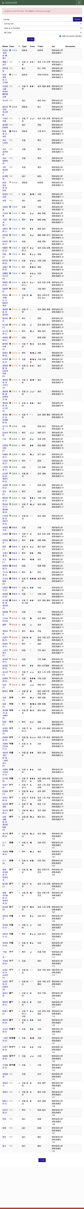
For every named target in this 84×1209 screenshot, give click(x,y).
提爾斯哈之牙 (5, 274)
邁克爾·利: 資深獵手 (5, 713)
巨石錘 (5, 778)
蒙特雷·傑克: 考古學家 (5, 111)
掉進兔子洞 (5, 528)
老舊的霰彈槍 (5, 729)
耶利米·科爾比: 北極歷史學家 (5, 300)
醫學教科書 (5, 345)
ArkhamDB (9, 2)
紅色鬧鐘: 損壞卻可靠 (5, 477)
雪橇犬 (5, 1092)
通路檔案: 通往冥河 (5, 382)
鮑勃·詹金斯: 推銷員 (4, 186)
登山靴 (5, 324)
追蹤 (4, 697)
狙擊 (4, 722)
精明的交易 (5, 195)
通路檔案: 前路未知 (5, 312)
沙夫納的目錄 (5, 619)
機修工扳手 (5, 63)
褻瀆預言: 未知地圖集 (5, 418)
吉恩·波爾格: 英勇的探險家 (5, 821)
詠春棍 (5, 534)
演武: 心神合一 (5, 143)
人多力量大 (5, 651)
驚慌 (4, 1137)
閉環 (4, 546)
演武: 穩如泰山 (5, 170)
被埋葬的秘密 (5, 126)
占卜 (4, 842)
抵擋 (4, 684)
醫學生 (5, 691)
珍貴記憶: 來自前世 (5, 972)
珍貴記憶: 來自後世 (5, 984)
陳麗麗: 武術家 (4, 134)
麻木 (4, 1146)
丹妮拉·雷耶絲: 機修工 (5, 54)
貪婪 (4, 200)
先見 (4, 559)
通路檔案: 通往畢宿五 (5, 395)
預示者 (5, 100)
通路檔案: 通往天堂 (5, 405)
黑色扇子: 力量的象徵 (5, 508)
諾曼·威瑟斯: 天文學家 (5, 78)
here (31, 11)
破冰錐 (5, 883)
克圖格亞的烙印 (5, 746)
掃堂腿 (5, 235)
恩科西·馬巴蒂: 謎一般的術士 (5, 757)
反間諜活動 (5, 446)
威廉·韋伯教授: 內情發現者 (5, 874)
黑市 (4, 491)
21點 (4, 439)
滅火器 (5, 672)
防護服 (5, 791)
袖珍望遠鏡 (5, 805)
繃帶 (4, 624)
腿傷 (4, 1128)
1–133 (31, 39)
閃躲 (4, 254)
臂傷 (4, 1119)
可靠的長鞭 (5, 119)
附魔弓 (5, 1011)
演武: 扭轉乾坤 (5, 161)
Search (77, 19)
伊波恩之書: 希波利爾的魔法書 (5, 91)
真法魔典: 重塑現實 (5, 603)
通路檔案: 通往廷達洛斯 (5, 369)
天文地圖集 (5, 579)
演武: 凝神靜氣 (5, 152)
